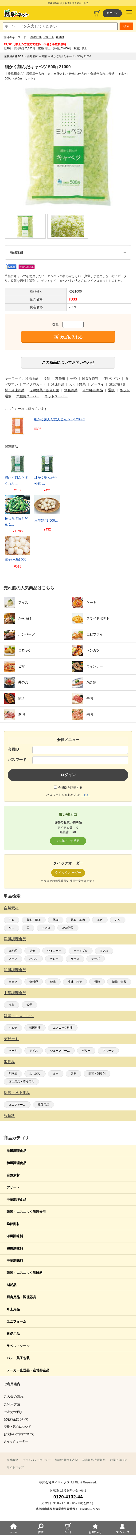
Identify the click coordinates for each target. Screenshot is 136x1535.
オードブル (81, 950)
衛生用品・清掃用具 (21, 1081)
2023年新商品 (92, 390)
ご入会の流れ (13, 1396)
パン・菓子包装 (18, 1358)
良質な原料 (90, 378)
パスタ (33, 958)
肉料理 (13, 950)
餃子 (29, 1004)
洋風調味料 (15, 1236)
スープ (13, 958)
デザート (48, 37)
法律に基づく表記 (66, 1460)
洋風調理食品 (15, 939)
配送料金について (16, 1419)
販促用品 (43, 1104)
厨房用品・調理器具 (21, 1297)
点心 (11, 1004)
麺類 (97, 981)
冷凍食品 (32, 378)
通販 (111, 390)
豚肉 (55, 920)
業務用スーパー (27, 396)
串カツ (13, 981)
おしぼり (35, 1073)
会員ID (13, 749)
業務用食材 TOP (13, 56)
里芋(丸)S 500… (46, 520)
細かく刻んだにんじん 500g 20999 (59, 419)
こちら (85, 795)
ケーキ (13, 1050)
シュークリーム (60, 1050)
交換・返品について (17, 1426)
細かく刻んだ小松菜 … (45, 480)
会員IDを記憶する (70, 787)
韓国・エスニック (19, 1016)
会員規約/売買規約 (93, 1460)
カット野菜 (77, 384)
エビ (100, 920)
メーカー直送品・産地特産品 (28, 1370)
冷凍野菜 (36, 37)
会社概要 (12, 1460)
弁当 (55, 1073)
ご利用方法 (12, 1404)
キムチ (13, 1027)
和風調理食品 (15, 970)
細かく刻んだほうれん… (16, 480)
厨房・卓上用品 (17, 1093)
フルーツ (108, 1050)
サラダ (75, 958)
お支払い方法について (19, 1434)
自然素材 (11, 908)
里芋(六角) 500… (17, 559)
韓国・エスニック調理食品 (26, 1212)
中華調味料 (15, 1260)
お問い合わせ (118, 1460)
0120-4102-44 (68, 1496)
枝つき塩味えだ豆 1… (16, 521)
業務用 (60, 378)
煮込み (104, 950)
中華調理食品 (15, 993)
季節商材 (13, 1224)
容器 (73, 1073)
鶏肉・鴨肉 (34, 920)
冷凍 (47, 378)
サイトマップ (15, 1467)
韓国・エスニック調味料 (25, 1273)
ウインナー (54, 950)
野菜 (44, 56)
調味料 (9, 1116)
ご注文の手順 (13, 1412)
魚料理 (33, 981)
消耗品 (9, 1062)
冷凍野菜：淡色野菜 (44, 390)
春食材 (60, 37)
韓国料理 (35, 1027)
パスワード (17, 760)
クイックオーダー (16, 1441)
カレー (54, 958)
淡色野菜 (71, 390)
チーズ (95, 958)
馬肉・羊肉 (78, 920)
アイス (33, 1050)
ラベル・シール (18, 1346)
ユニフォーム (17, 1104)
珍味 (53, 981)
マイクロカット (34, 384)
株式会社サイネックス (54, 1482)
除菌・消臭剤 (97, 1073)
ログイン (112, 13)
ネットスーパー (56, 396)
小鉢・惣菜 (75, 981)
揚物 (32, 950)
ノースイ (97, 384)
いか (117, 920)
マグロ (46, 927)
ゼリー (86, 1050)
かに (11, 927)
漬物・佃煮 (119, 981)
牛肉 (11, 920)
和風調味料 (15, 1248)
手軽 (73, 378)
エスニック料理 (63, 1027)
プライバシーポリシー (37, 1460)
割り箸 (13, 1073)
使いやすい (112, 378)
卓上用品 (13, 1309)
